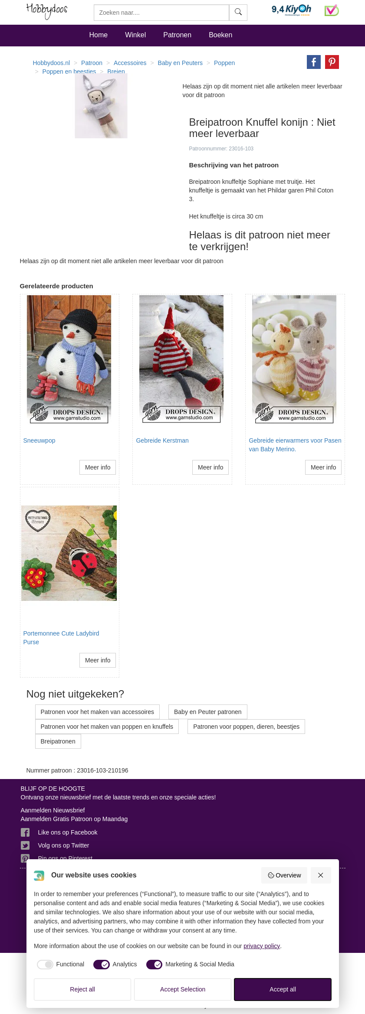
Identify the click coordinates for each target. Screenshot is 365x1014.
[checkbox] (59, 964)
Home (98, 35)
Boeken (220, 35)
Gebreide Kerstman (162, 440)
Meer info (97, 467)
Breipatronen (58, 741)
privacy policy (261, 945)
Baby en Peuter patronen (208, 711)
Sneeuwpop (39, 440)
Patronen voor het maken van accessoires (97, 711)
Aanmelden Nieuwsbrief (53, 810)
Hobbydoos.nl (51, 62)
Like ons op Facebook (68, 832)
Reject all (82, 989)
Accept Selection (182, 989)
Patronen (177, 35)
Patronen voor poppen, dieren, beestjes (246, 726)
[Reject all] (321, 875)
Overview (284, 875)
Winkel (135, 35)
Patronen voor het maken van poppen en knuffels (107, 726)
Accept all (283, 989)
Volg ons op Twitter (63, 845)
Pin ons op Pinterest (65, 858)
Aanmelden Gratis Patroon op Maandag (74, 818)
